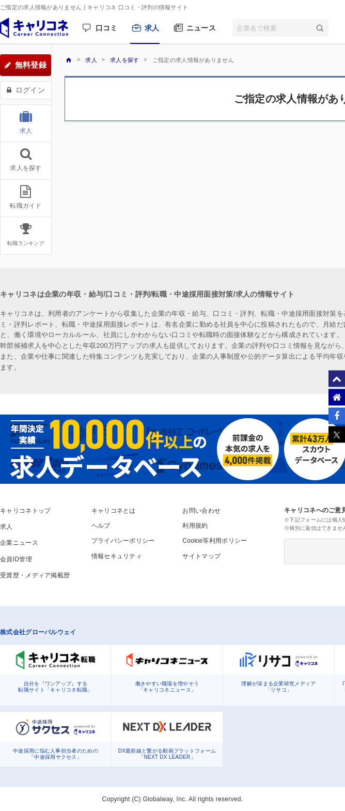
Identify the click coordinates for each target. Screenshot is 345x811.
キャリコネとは (113, 510)
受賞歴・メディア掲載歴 (35, 575)
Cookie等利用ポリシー (214, 540)
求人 (152, 28)
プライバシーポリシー (123, 540)
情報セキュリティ (116, 556)
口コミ (107, 28)
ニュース (201, 28)
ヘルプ (101, 525)
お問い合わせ (201, 510)
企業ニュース (19, 542)
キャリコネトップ (25, 510)
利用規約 (195, 525)
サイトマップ (201, 556)
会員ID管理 (16, 559)
